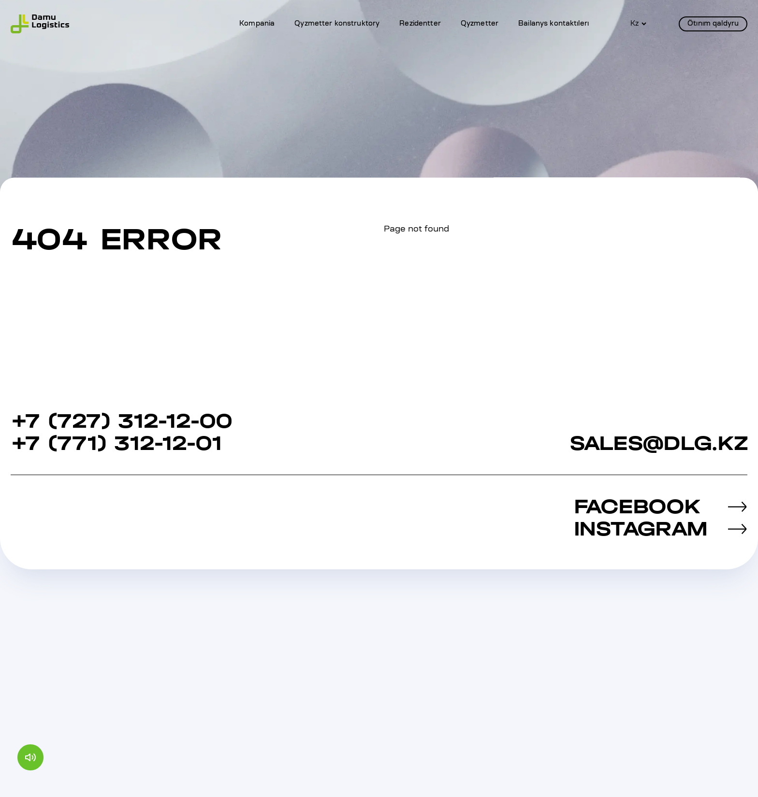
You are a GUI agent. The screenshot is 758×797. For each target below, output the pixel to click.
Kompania (257, 24)
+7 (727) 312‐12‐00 (121, 421)
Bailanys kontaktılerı (553, 24)
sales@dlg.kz (658, 443)
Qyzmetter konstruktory (336, 24)
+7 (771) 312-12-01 (116, 443)
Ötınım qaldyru (713, 24)
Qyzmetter (479, 24)
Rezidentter (420, 24)
